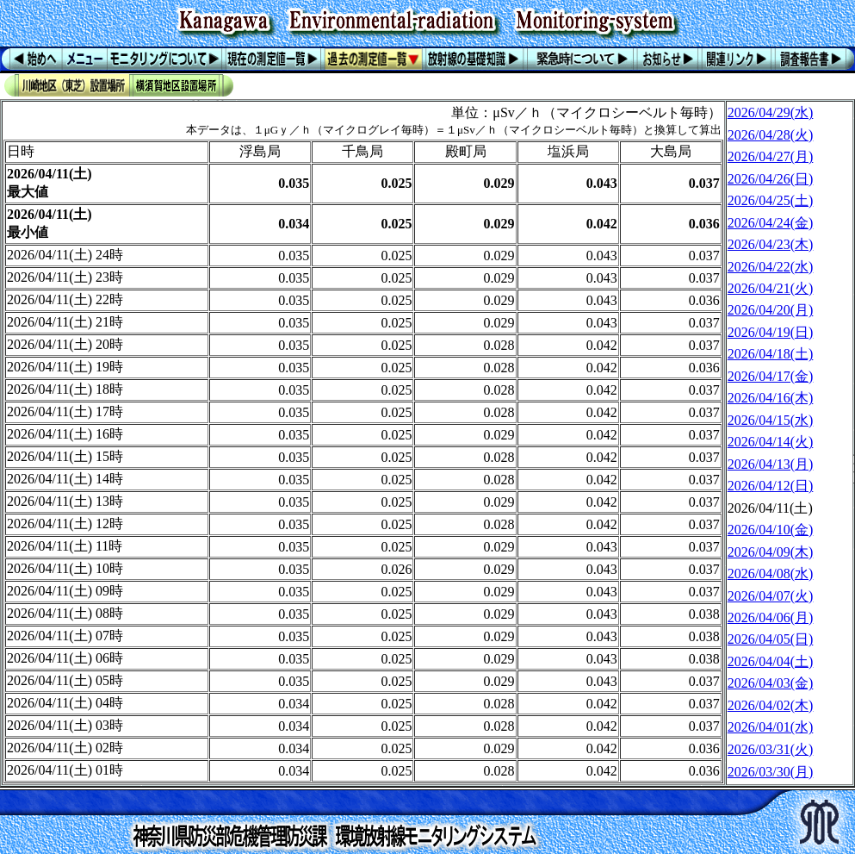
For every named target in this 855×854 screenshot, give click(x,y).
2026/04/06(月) (771, 617)
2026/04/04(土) (771, 661)
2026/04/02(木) (771, 705)
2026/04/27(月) (771, 156)
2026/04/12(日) (771, 485)
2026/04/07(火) (771, 596)
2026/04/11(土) (770, 508)
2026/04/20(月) (771, 309)
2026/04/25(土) (771, 200)
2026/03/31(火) (771, 749)
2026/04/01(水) (771, 727)
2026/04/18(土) (771, 353)
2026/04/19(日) (771, 332)
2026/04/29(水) (771, 112)
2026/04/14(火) (771, 441)
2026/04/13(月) (771, 464)
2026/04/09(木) (771, 552)
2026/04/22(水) (771, 266)
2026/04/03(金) (771, 683)
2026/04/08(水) (771, 573)
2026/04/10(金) (771, 529)
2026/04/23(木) (771, 244)
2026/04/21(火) (771, 288)
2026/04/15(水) (771, 420)
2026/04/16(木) (771, 397)
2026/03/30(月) (771, 771)
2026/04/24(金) (771, 222)
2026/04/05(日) (771, 639)
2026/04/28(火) (771, 135)
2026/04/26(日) (771, 178)
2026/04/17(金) (771, 376)
